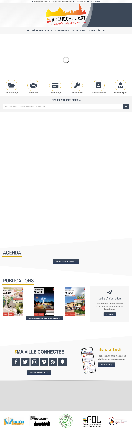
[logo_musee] (39, 414)
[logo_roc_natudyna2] (66, 4)
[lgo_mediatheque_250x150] (13, 414)
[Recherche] (126, 106)
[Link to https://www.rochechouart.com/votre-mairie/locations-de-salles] (77, 85)
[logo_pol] (92, 414)
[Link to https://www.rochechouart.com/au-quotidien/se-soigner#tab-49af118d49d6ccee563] (120, 85)
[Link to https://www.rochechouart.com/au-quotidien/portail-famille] (33, 85)
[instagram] (35, 362)
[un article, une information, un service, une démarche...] (63, 106)
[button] (104, 30)
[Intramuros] (62, 362)
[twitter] (25, 362)
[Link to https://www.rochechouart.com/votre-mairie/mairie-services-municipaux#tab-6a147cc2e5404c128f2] (99, 85)
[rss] (53, 362)
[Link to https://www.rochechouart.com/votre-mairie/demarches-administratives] (11, 85)
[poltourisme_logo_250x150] (65, 414)
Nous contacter (95, 1)
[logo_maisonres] (118, 414)
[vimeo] (44, 362)
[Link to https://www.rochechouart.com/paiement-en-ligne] (55, 85)
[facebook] (16, 362)
